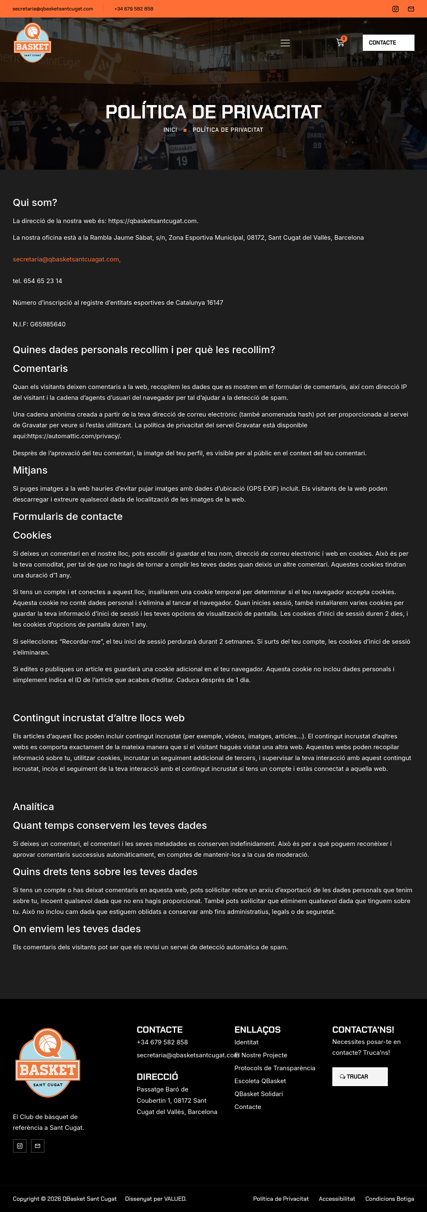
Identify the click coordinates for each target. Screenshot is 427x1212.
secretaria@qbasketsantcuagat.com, (67, 259)
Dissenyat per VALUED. (156, 1198)
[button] (285, 42)
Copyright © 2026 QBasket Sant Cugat (65, 1198)
